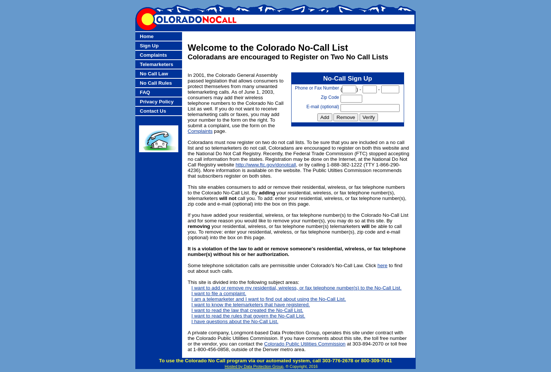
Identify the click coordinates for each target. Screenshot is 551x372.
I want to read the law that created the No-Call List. (247, 310)
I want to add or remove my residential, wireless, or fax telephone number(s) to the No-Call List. (296, 288)
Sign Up (149, 46)
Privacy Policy (156, 101)
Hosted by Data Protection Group (254, 366)
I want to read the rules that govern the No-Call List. (248, 316)
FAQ (145, 92)
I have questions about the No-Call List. (234, 321)
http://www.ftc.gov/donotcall (266, 165)
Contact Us (153, 111)
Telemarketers (156, 64)
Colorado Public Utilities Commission (305, 344)
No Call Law (154, 73)
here (383, 265)
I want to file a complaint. (218, 293)
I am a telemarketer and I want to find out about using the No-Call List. (268, 299)
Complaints (153, 55)
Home (147, 36)
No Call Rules (156, 83)
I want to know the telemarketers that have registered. (250, 304)
